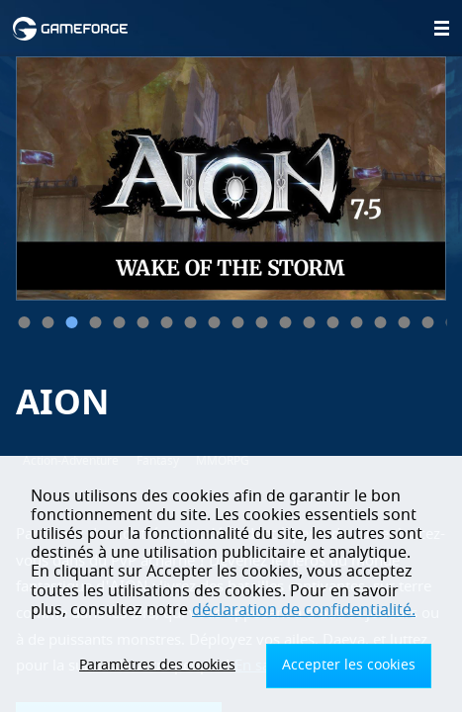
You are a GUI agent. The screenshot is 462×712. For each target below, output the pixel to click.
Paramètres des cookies (157, 665)
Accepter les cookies (349, 665)
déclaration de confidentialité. (304, 610)
